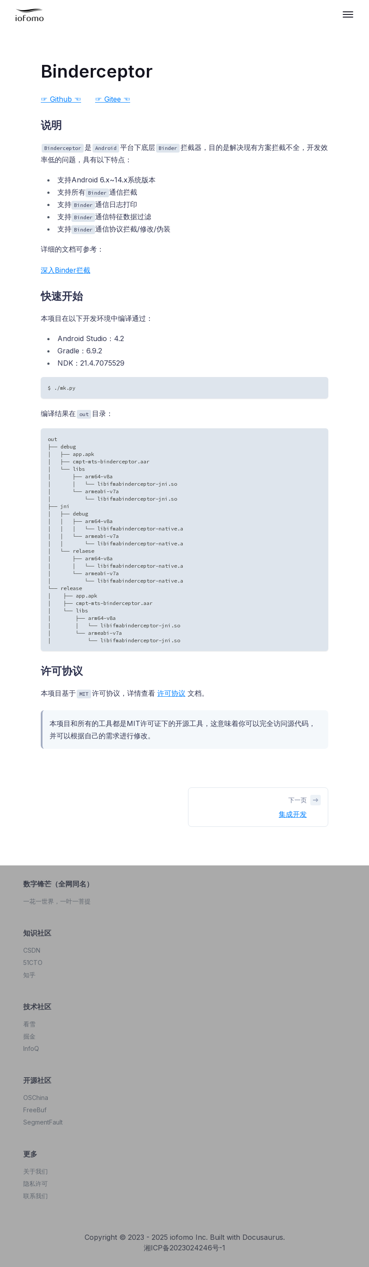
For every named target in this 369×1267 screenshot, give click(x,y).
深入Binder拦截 (65, 270)
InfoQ (31, 1048)
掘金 (29, 1036)
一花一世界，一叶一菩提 (57, 901)
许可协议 (171, 693)
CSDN (31, 950)
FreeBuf (34, 1110)
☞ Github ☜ (61, 99)
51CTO (33, 962)
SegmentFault (43, 1122)
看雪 (29, 1024)
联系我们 (35, 1195)
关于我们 (35, 1171)
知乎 (29, 975)
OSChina (35, 1097)
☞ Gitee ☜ (112, 99)
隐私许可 (35, 1183)
